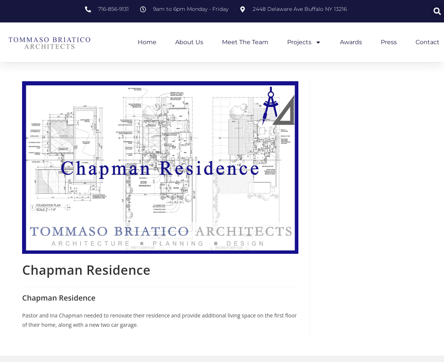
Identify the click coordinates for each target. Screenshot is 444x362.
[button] (437, 11)
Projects (304, 42)
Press (389, 42)
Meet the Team (245, 42)
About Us (189, 42)
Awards (351, 42)
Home (147, 42)
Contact (428, 42)
